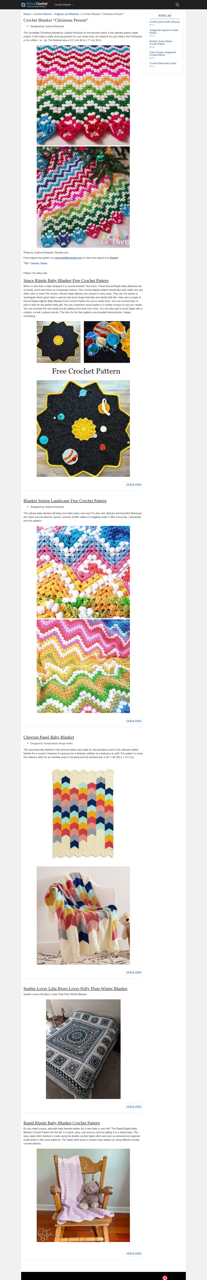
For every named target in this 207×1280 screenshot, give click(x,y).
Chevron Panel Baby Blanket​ (48, 735)
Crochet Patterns (62, 4)
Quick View (133, 484)
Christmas (34, 263)
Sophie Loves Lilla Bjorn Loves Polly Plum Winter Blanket (75, 985)
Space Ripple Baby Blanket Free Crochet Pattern (65, 280)
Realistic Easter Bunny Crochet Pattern (161, 42)
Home (26, 14)
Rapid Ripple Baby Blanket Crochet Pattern (61, 1119)
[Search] (177, 4)
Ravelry (114, 258)
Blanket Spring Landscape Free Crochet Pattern (64, 499)
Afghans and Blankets (66, 14)
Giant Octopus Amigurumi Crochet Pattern (163, 53)
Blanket (43, 263)
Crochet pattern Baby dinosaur (165, 21)
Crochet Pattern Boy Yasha (163, 63)
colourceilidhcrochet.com (68, 258)
